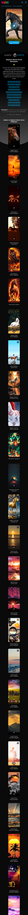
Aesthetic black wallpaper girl (14, 94)
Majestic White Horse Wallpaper (14, 336)
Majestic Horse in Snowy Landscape (14, 428)
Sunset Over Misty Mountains (14, 798)
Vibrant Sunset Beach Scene (14, 582)
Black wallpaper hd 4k (14, 87)
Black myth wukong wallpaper (14, 97)
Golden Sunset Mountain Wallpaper (14, 737)
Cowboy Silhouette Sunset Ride (14, 243)
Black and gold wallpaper (14, 102)
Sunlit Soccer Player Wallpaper (14, 768)
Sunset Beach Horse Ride (14, 181)
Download (14, 43)
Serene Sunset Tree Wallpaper (14, 613)
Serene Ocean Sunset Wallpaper (14, 552)
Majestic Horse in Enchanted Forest (14, 397)
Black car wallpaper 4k (14, 100)
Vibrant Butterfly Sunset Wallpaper (14, 644)
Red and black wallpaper (14, 105)
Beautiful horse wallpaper (14, 81)
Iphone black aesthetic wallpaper (14, 92)
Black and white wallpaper (14, 84)
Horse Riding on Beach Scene (14, 366)
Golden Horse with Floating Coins (14, 521)
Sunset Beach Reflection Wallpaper (14, 829)
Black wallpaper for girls (14, 89)
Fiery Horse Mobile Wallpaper (14, 212)
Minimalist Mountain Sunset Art (14, 490)
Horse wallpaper (17, 6)
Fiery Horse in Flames (14, 304)
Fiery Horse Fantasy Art (14, 458)
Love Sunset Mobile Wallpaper (14, 860)
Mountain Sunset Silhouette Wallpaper (14, 891)
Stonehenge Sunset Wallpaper (14, 706)
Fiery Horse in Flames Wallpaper (14, 274)
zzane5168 (18, 55)
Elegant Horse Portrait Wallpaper (14, 151)
